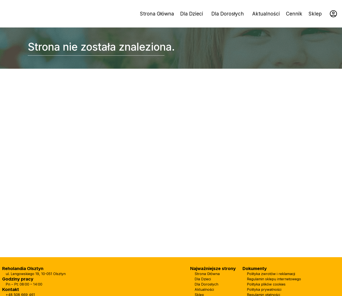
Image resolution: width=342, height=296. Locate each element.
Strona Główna (157, 14)
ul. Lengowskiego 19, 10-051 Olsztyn (36, 274)
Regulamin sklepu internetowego (274, 279)
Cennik (294, 14)
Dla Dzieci (191, 14)
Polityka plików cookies (266, 284)
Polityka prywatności (264, 289)
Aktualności (266, 14)
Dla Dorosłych (227, 14)
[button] (192, 13)
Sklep (315, 14)
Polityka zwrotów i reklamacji (271, 274)
